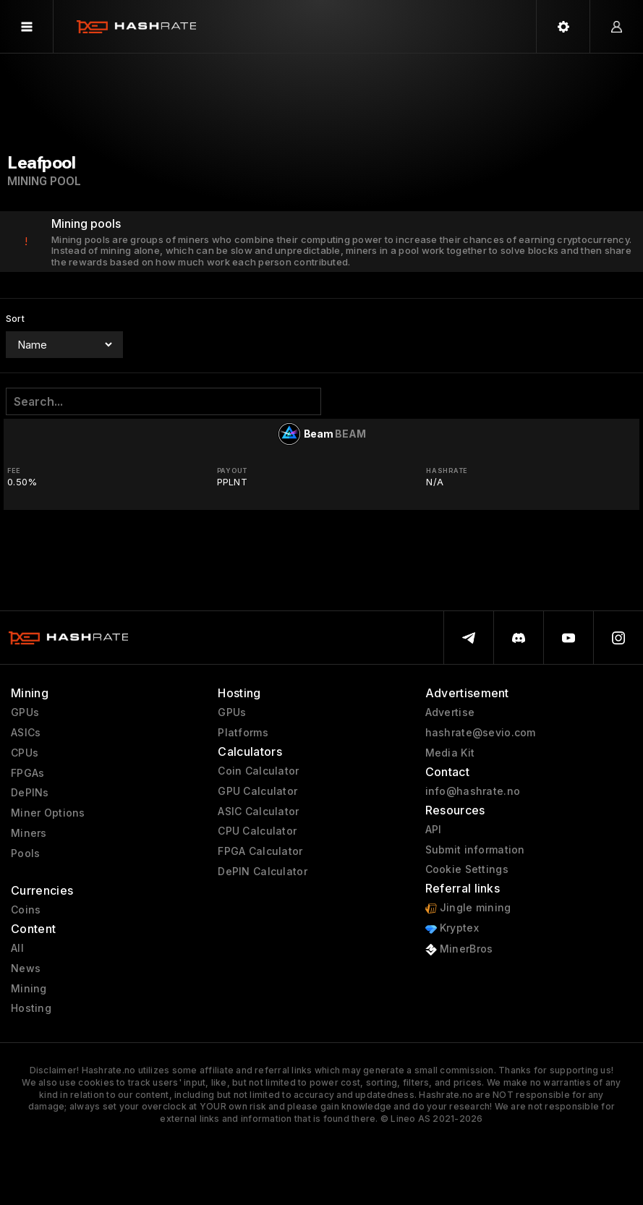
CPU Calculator (257, 831)
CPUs (24, 753)
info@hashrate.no (472, 791)
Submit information (475, 850)
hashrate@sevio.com (480, 732)
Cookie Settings (466, 869)
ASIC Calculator (258, 811)
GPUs (25, 712)
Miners (29, 833)
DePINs (30, 793)
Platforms (243, 732)
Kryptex (452, 928)
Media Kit (450, 753)
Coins (26, 910)
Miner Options (48, 813)
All (17, 948)
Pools (25, 853)
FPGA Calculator (260, 851)
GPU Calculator (257, 791)
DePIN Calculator (262, 871)
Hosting (31, 1008)
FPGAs (27, 773)
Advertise (450, 712)
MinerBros (459, 949)
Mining (29, 989)
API (433, 829)
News (26, 968)
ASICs (26, 732)
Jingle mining (468, 908)
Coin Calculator (258, 771)
